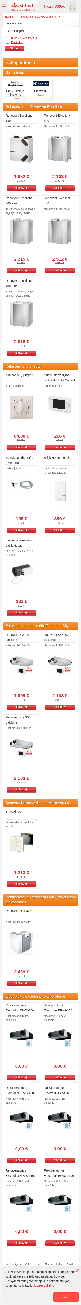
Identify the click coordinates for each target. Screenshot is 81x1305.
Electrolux (17, 42)
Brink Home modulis (57, 457)
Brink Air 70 (13, 811)
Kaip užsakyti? (33, 1264)
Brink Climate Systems (24, 37)
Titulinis (9, 16)
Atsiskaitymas (14, 1264)
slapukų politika (42, 1285)
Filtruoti (14, 48)
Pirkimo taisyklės (54, 1264)
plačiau (21, 187)
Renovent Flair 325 (18, 911)
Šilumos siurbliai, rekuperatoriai (38, 16)
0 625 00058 (54, 6)
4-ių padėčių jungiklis (20, 375)
